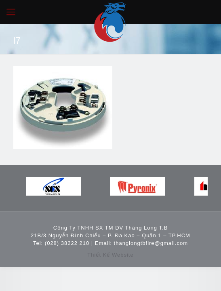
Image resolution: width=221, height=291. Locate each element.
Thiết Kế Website (110, 255)
